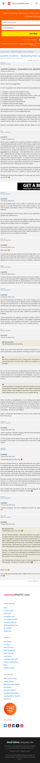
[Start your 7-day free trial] (10, 709)
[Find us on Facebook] (13, 725)
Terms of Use (23, 43)
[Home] (18, 5)
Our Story (7, 644)
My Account (7, 687)
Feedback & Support (16, 51)
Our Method (8, 642)
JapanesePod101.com (27, 748)
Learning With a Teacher (12, 696)
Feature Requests (28, 51)
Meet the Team (8, 647)
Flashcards (7, 613)
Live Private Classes (10, 619)
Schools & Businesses (11, 662)
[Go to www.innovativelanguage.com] (20, 741)
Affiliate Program (9, 668)
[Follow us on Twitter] (5, 725)
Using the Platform (10, 690)
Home (6, 608)
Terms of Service (29, 757)
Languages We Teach (11, 659)
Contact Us (7, 699)
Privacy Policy (30, 43)
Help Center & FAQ (10, 678)
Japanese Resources (11, 625)
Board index (5, 51)
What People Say (9, 650)
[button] (36, 3)
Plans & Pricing (9, 653)
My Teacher (7, 628)
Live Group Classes (10, 622)
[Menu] (3, 3)
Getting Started (9, 681)
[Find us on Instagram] (21, 725)
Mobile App (7, 631)
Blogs (5, 665)
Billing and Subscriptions (12, 684)
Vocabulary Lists (9, 616)
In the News (8, 656)
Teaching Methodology (11, 693)
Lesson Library (8, 611)
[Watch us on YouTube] (9, 725)
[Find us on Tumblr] (17, 725)
